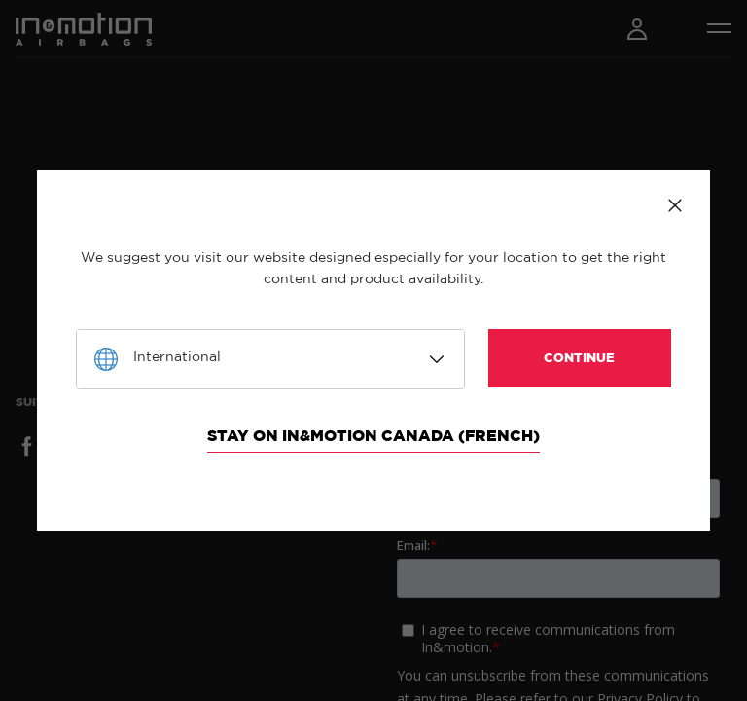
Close (675, 205)
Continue (579, 358)
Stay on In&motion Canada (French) (373, 436)
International (177, 357)
